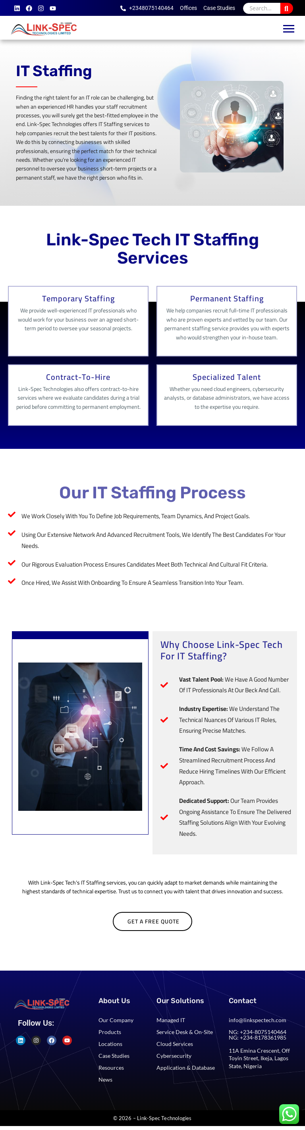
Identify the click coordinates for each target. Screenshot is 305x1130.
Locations (110, 1043)
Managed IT (170, 1020)
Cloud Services (174, 1043)
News (105, 1079)
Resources (111, 1067)
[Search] (261, 8)
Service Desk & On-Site (184, 1031)
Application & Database (185, 1067)
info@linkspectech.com (257, 1020)
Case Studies (113, 1055)
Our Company (115, 1020)
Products (109, 1031)
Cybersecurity (173, 1055)
